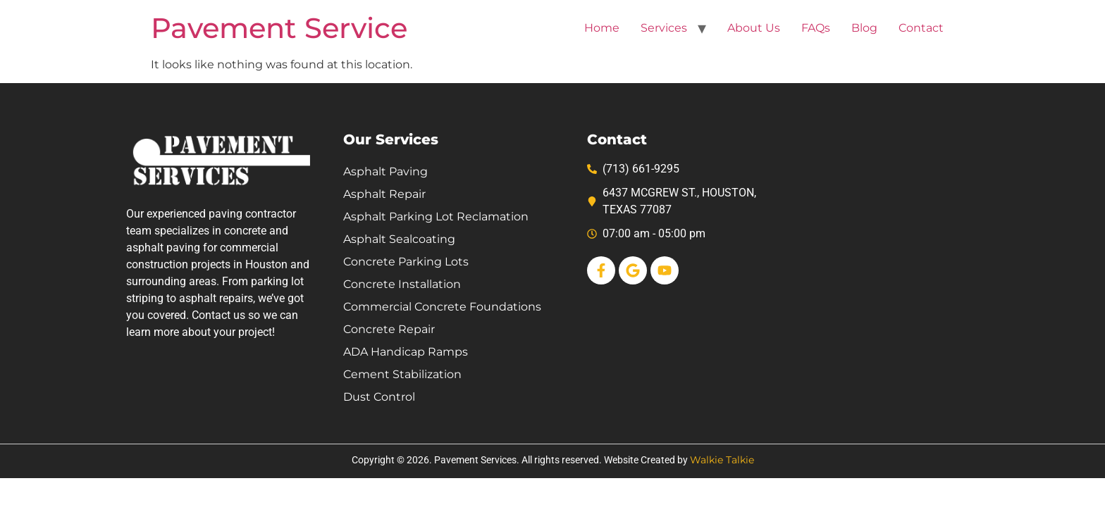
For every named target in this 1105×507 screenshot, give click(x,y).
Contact (921, 28)
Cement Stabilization (402, 374)
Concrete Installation (402, 284)
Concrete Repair (389, 329)
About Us (753, 28)
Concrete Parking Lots (406, 261)
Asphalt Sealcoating (399, 239)
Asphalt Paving (385, 171)
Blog (864, 28)
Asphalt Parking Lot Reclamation (436, 216)
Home (601, 28)
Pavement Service (279, 28)
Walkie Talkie (722, 459)
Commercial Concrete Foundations (442, 306)
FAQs (815, 28)
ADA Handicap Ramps (405, 351)
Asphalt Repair (384, 194)
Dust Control (379, 396)
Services (664, 28)
